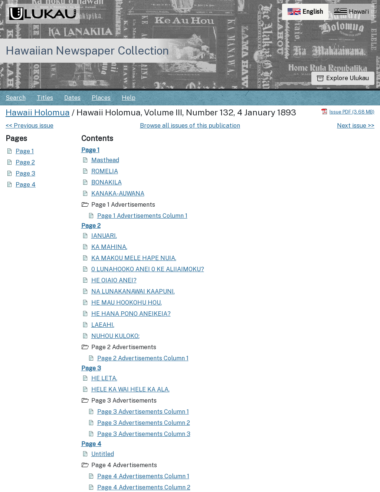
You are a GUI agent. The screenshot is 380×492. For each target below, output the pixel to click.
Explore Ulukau (343, 78)
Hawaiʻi (351, 11)
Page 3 (25, 173)
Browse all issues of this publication (190, 125)
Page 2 (25, 162)
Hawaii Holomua (38, 112)
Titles (45, 97)
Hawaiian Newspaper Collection (87, 50)
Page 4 (26, 184)
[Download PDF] (347, 111)
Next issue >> (355, 125)
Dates (72, 97)
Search (16, 97)
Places (101, 97)
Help (128, 97)
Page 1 (25, 151)
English (308, 13)
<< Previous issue (29, 125)
